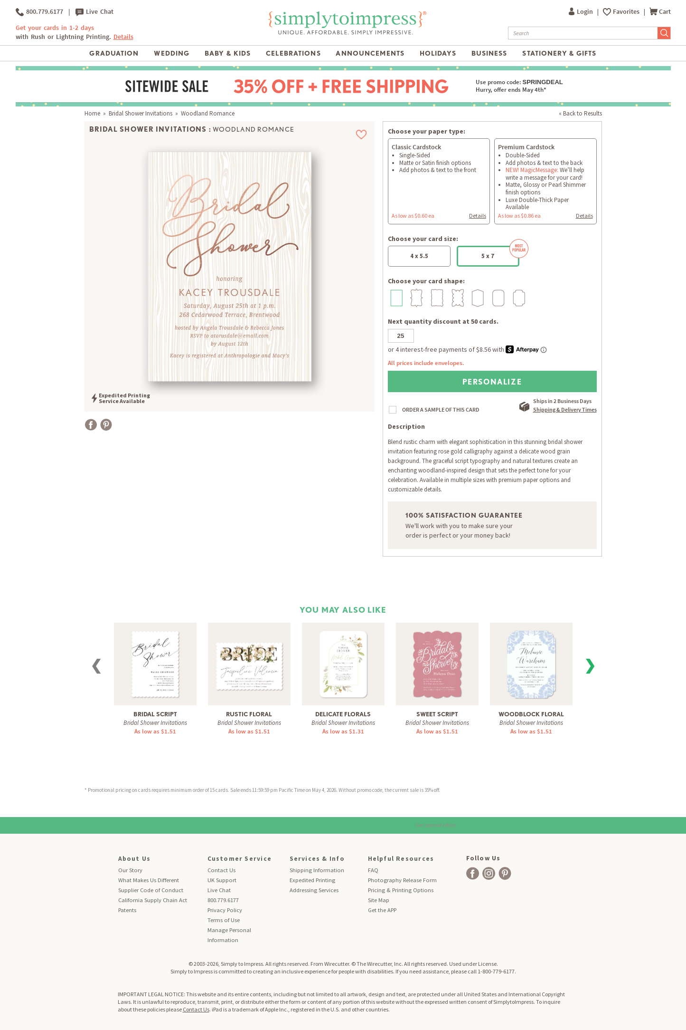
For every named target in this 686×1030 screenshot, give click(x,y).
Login (581, 12)
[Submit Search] (664, 33)
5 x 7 (500, 253)
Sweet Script (437, 714)
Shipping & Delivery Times (565, 409)
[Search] (583, 33)
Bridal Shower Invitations (140, 113)
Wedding (171, 53)
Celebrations (293, 53)
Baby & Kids (228, 53)
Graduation (114, 53)
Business (489, 53)
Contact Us (221, 870)
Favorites (627, 12)
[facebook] (472, 873)
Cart (660, 12)
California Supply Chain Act (152, 900)
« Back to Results (580, 113)
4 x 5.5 (419, 256)
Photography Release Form (402, 880)
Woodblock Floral (531, 714)
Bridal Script (155, 714)
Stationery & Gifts (559, 53)
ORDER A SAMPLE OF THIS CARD (440, 409)
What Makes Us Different (148, 880)
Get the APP (382, 910)
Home (92, 113)
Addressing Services (314, 890)
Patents (127, 910)
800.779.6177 (39, 12)
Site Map (378, 900)
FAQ (373, 870)
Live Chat (94, 12)
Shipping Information (317, 870)
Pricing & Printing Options (400, 890)
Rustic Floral (249, 714)
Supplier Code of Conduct (150, 890)
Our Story (130, 870)
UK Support (221, 880)
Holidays (438, 53)
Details (123, 37)
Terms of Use (223, 920)
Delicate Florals (343, 714)
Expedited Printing (312, 880)
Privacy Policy (224, 910)
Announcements (370, 53)
